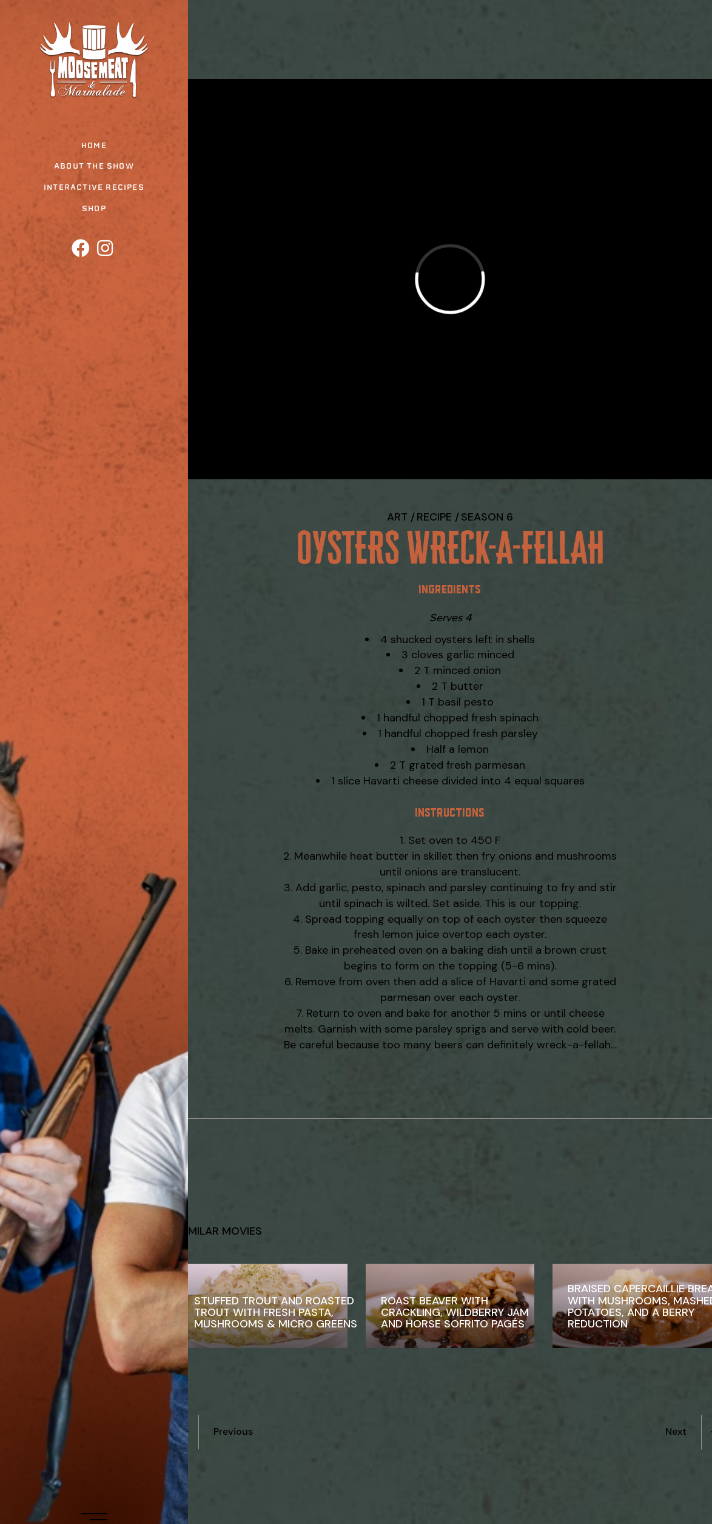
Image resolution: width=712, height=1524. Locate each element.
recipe (434, 517)
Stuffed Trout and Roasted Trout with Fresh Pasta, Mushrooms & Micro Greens (275, 1312)
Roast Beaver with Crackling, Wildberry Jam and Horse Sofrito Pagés (455, 1312)
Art (397, 517)
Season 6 (487, 517)
